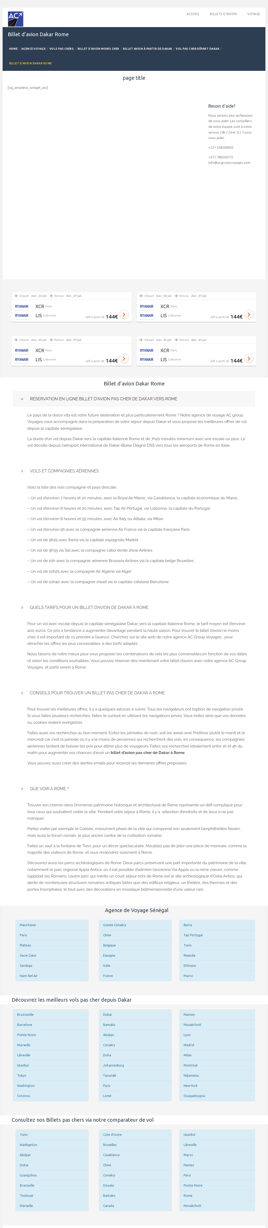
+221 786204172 (220, 157)
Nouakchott (192, 1024)
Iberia (188, 925)
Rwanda (189, 955)
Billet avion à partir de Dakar (147, 48)
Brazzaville (25, 1014)
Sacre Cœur (28, 955)
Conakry (109, 1045)
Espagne (109, 955)
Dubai (24, 1165)
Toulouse (26, 1195)
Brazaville (27, 1185)
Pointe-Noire (193, 1185)
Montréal (190, 1065)
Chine (107, 935)
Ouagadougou (194, 1096)
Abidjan (108, 1035)
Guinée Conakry (114, 925)
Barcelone (24, 1024)
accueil (193, 14)
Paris (23, 935)
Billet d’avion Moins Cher (98, 48)
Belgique (109, 945)
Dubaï (107, 1014)
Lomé (107, 1096)
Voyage (253, 14)
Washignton (28, 1144)
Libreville (23, 1055)
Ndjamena (191, 1075)
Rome (188, 1195)
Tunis (187, 945)
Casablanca (111, 1155)
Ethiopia (190, 965)
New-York (190, 1085)
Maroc (188, 975)
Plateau (25, 945)
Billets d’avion (223, 14)
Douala (108, 1185)
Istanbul (23, 1065)
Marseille (23, 1045)
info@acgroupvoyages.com (229, 162)
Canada (108, 1205)
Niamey (189, 1014)
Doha (107, 1055)
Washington (26, 1085)
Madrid (189, 1045)
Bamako (109, 1024)
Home (13, 48)
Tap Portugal (193, 935)
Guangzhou (28, 1175)
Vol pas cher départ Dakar (197, 48)
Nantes (189, 1165)
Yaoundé (109, 1075)
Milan (188, 1055)
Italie (106, 965)
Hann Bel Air (29, 975)
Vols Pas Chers (61, 48)
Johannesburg (113, 1065)
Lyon (187, 1035)
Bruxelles (109, 1144)
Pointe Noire (26, 1035)
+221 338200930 (220, 147)
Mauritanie (28, 925)
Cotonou (23, 1096)
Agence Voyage (33, 48)
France (108, 975)
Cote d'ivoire (112, 1134)
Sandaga (26, 965)
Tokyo (21, 1075)
